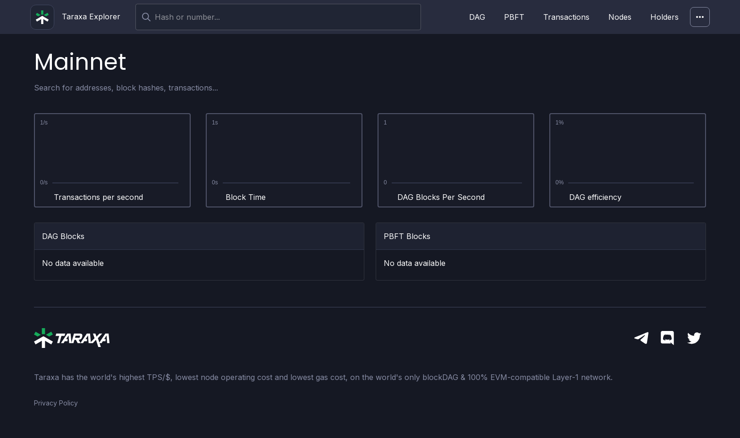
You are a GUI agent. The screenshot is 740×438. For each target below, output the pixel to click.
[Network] (700, 17)
